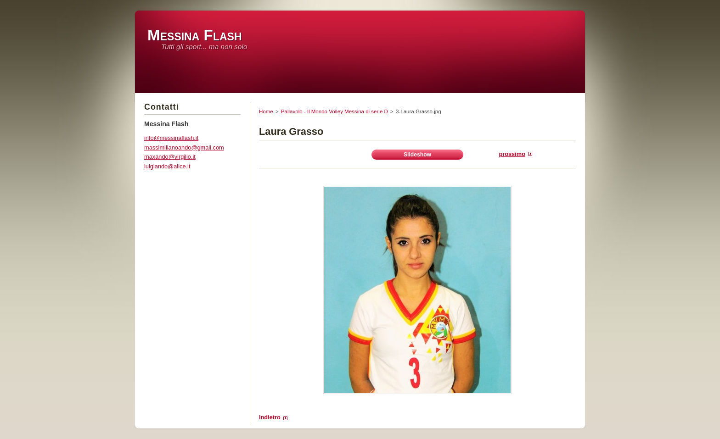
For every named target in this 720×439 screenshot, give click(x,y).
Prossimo (512, 153)
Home (266, 111)
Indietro (270, 417)
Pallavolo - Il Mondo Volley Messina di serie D (334, 111)
